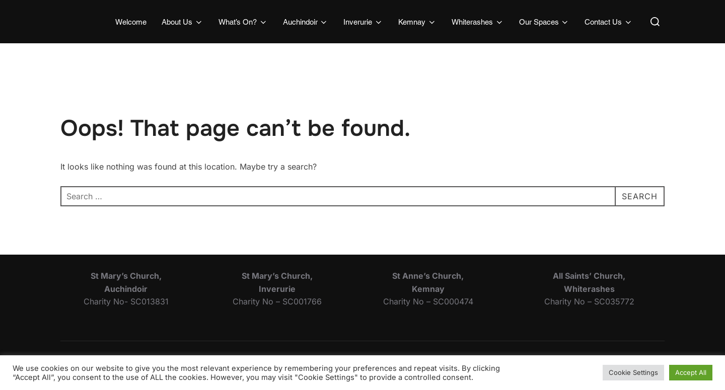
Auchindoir (306, 22)
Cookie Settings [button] (633, 372)
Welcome (131, 22)
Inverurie (363, 22)
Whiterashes (478, 22)
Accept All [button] (690, 372)
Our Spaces (544, 22)
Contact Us (609, 22)
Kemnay (417, 22)
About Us (182, 22)
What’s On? (243, 22)
